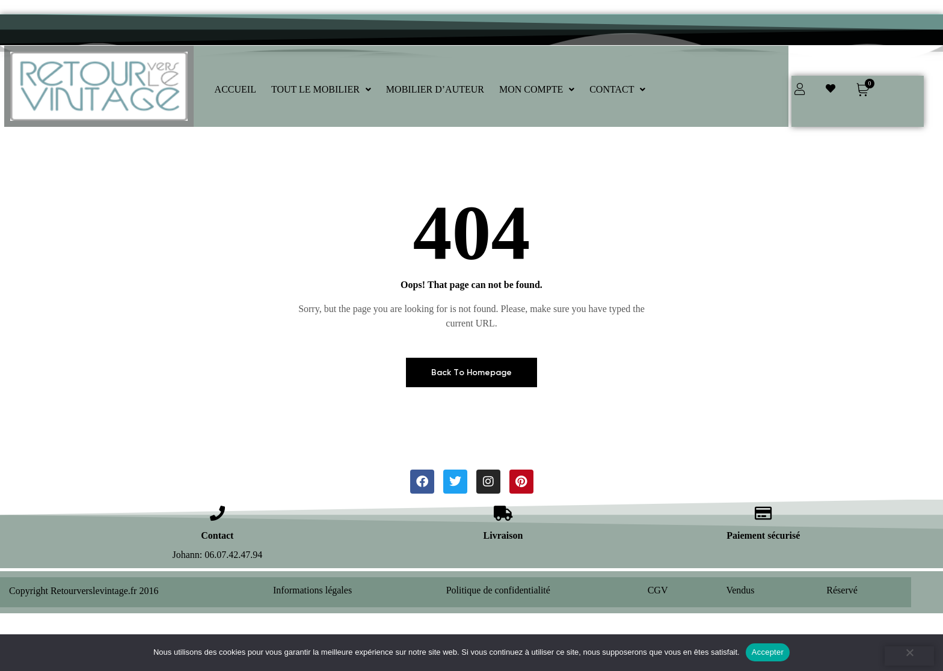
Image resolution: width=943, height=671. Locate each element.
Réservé (842, 590)
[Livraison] (503, 513)
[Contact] (217, 513)
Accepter (768, 652)
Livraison (503, 535)
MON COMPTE (536, 89)
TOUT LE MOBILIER (321, 89)
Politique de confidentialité (498, 590)
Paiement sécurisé (763, 535)
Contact (217, 535)
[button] (321, 89)
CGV (658, 590)
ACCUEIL (235, 89)
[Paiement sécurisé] (763, 513)
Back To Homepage (471, 372)
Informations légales (312, 590)
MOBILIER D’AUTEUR (435, 89)
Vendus (740, 590)
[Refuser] (909, 656)
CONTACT (617, 89)
